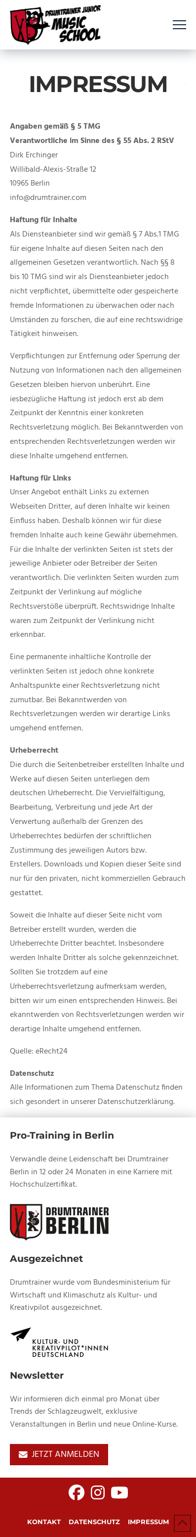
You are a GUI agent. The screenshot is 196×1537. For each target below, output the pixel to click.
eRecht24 (52, 1051)
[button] (179, 25)
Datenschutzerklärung (135, 1102)
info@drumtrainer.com (48, 198)
